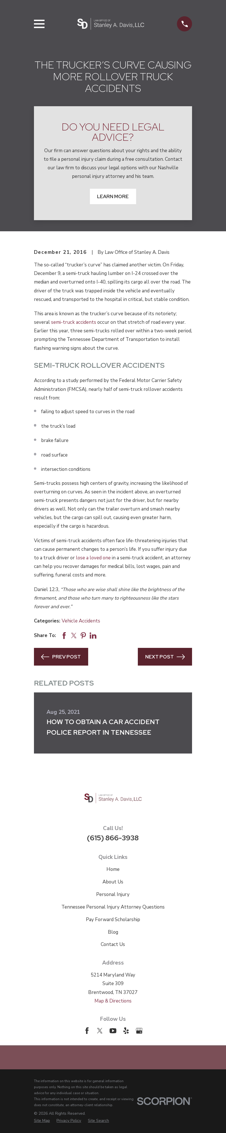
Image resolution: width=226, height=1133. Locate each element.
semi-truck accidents (73, 322)
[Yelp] (126, 1030)
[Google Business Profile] (139, 1030)
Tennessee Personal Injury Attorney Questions (113, 907)
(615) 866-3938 (113, 838)
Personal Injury (113, 894)
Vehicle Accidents (81, 621)
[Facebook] (87, 1030)
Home (113, 869)
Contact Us (113, 944)
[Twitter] (99, 1030)
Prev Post (61, 657)
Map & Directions (113, 1001)
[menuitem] (42, 1120)
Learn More (113, 196)
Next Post (165, 657)
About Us (112, 882)
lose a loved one (93, 558)
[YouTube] (113, 1030)
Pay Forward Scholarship (113, 919)
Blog (113, 932)
